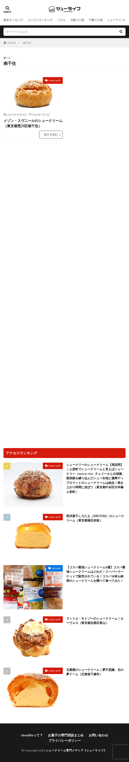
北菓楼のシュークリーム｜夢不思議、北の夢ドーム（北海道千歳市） (94, 672)
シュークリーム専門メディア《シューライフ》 (76, 750)
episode (56, 568)
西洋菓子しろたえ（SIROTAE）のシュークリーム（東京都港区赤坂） (95, 518)
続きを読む (51, 134)
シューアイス (115, 20)
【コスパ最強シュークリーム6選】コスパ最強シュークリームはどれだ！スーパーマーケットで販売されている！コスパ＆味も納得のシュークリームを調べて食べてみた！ (95, 574)
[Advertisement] (64, 185)
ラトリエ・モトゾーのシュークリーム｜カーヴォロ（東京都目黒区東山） (94, 621)
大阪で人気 (77, 20)
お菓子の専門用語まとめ (66, 735)
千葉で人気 (96, 20)
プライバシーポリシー (64, 740)
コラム (61, 20)
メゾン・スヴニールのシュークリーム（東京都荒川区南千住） (33, 123)
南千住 (27, 43)
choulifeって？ (32, 735)
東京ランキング (13, 20)
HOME (11, 43)
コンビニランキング (40, 20)
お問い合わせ (98, 735)
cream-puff (54, 80)
